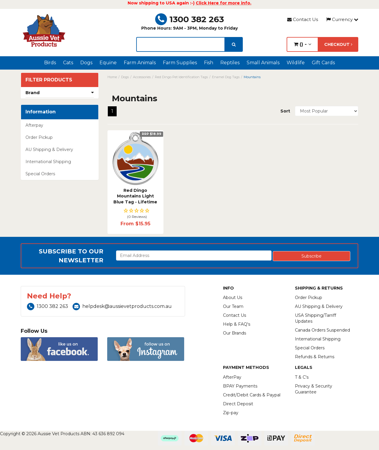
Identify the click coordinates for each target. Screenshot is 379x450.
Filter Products (48, 80)
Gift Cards (323, 62)
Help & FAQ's (236, 324)
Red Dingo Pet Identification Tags (181, 77)
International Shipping (48, 161)
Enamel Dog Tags (226, 77)
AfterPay (232, 377)
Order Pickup (39, 137)
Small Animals (263, 62)
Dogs (86, 62)
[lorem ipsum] (180, 44)
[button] (135, 214)
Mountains (252, 77)
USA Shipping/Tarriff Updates (315, 318)
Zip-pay (230, 412)
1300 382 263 (189, 19)
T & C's (302, 377)
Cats (68, 62)
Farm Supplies (180, 62)
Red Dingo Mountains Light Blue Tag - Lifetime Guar (135, 199)
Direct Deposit (238, 403)
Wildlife (296, 62)
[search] (234, 44)
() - (302, 44)
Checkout (338, 44)
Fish (208, 62)
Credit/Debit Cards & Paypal (251, 395)
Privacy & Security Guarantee (313, 389)
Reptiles (230, 62)
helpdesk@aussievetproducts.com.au (122, 306)
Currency (342, 19)
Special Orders (40, 173)
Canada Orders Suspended (322, 330)
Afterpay (34, 125)
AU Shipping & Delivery (49, 149)
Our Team (233, 306)
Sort (285, 111)
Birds (50, 62)
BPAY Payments (240, 386)
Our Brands (234, 333)
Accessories (142, 77)
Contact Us (302, 19)
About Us (232, 297)
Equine (108, 62)
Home (112, 77)
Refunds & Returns (314, 356)
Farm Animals (140, 62)
